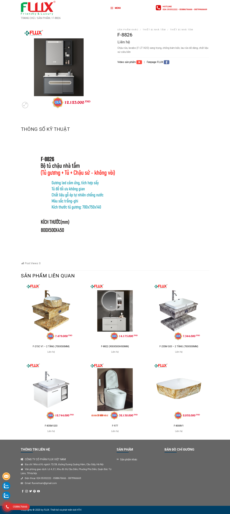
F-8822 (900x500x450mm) (115, 346)
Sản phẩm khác (127, 29)
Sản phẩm (43, 18)
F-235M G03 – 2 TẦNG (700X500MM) (179, 346)
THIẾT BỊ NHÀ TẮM (181, 29)
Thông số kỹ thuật (45, 129)
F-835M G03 (51, 425)
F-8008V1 (179, 425)
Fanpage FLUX (155, 62)
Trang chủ (28, 18)
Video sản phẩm (126, 62)
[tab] (45, 129)
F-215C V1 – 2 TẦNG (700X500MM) (51, 346)
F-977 (115, 425)
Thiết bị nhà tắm (154, 29)
